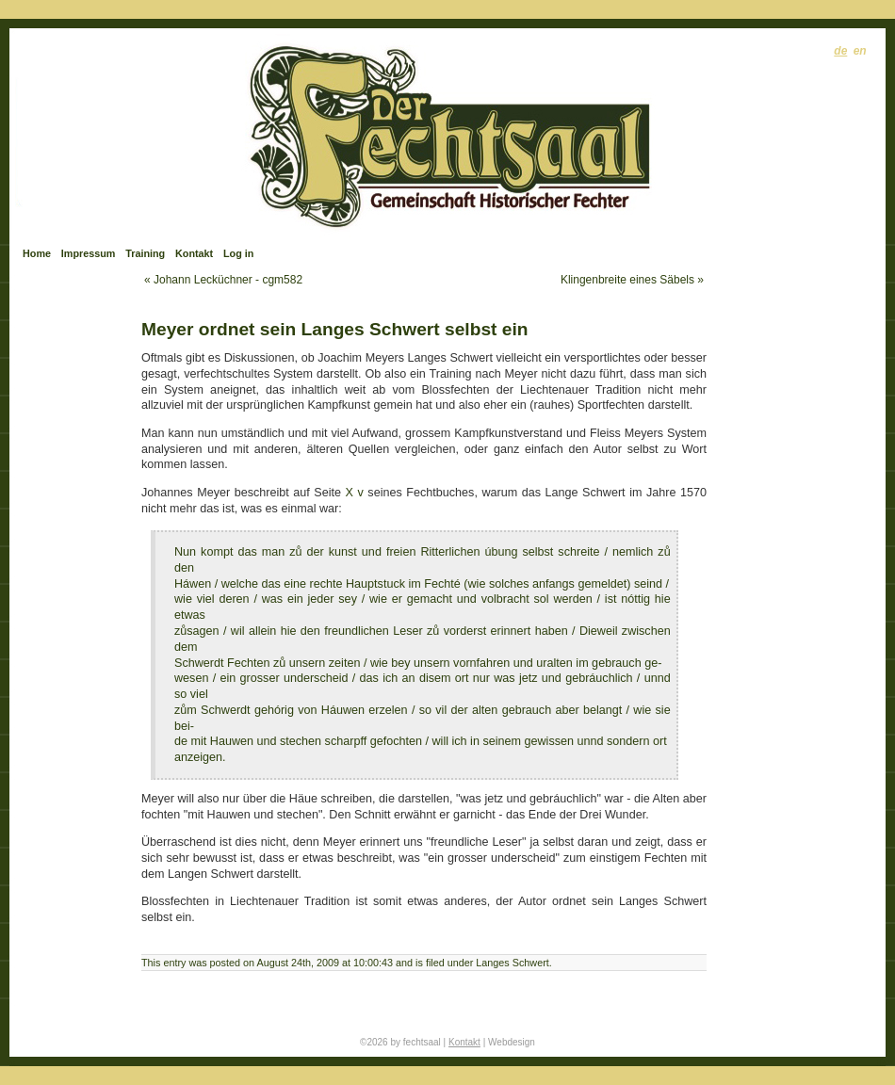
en (860, 50)
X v (355, 492)
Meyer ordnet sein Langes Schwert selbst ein (335, 329)
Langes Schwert (512, 962)
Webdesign (511, 1042)
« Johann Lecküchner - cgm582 (223, 279)
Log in (238, 253)
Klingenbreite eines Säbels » (632, 279)
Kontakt (194, 253)
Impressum (88, 253)
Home (37, 253)
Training (145, 253)
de (840, 50)
